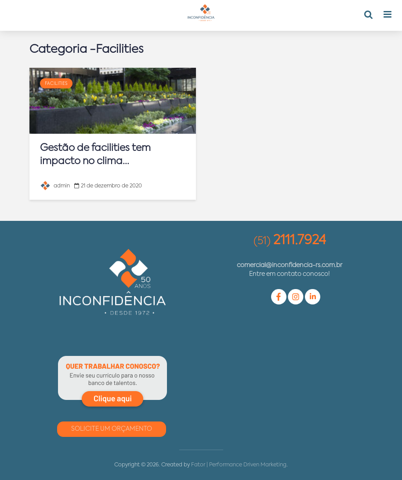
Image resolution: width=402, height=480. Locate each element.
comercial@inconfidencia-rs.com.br (289, 265)
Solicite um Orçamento (111, 429)
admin (55, 186)
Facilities (56, 83)
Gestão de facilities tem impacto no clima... (95, 154)
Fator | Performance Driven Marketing (238, 465)
